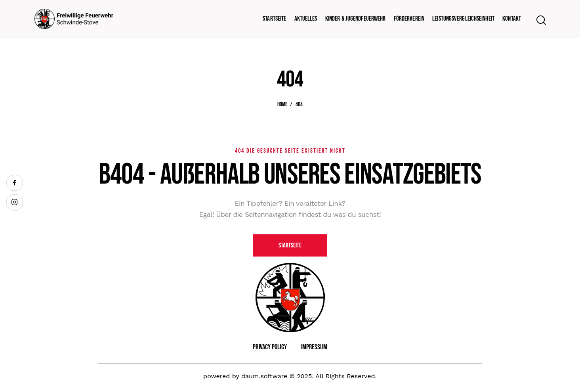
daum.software (264, 376)
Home (282, 104)
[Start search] (541, 20)
